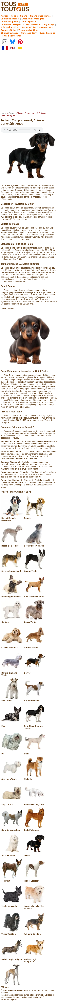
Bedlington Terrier (12, 544)
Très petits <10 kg (10, 27)
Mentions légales (9, 999)
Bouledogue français (12, 595)
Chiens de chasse (10, 18)
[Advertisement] (29, 81)
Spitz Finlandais (34, 829)
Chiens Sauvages (9, 32)
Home (3, 113)
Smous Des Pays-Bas (34, 803)
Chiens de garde (9, 21)
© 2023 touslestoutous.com (14, 990)
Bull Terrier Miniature (34, 595)
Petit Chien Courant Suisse (34, 726)
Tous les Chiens (19, 15)
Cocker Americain (12, 646)
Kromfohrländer (34, 699)
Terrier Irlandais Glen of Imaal (34, 906)
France (12, 113)
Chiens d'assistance (40, 15)
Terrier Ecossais (12, 905)
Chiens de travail (32, 24)
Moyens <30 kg (46, 27)
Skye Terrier (12, 803)
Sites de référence (11, 35)
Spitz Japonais (12, 854)
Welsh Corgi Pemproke (34, 959)
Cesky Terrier (34, 621)
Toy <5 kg (49, 24)
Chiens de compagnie (33, 18)
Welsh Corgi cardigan (12, 958)
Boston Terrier (34, 570)
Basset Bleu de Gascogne (12, 518)
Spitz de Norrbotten (12, 829)
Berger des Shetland (12, 570)
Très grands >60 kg (28, 30)
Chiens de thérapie (11, 24)
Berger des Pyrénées (34, 544)
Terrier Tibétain (12, 933)
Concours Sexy (29, 32)
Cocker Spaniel (34, 646)
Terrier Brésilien (34, 879)
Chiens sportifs (28, 21)
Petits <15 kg (29, 27)
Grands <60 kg (8, 30)
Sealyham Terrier (12, 778)
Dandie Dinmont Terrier (12, 673)
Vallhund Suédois (34, 933)
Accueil (4, 15)
